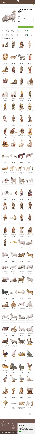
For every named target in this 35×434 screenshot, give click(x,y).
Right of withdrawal (13, 427)
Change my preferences (24, 431)
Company (19, 422)
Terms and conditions (13, 425)
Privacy (13, 428)
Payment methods (13, 423)
